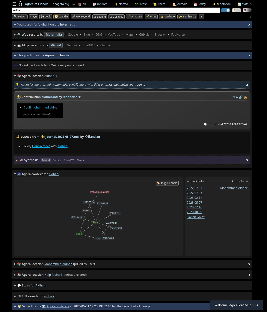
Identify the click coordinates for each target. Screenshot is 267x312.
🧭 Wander (61, 16)
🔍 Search (19, 16)
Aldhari (63, 146)
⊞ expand (100, 16)
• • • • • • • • (101, 34)
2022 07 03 (194, 193)
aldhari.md (50, 97)
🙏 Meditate (167, 16)
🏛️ (44, 306)
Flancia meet (41, 146)
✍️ (245, 97)
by (132, 136)
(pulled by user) (133, 264)
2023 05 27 (194, 202)
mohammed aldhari (45, 107)
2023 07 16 (194, 207)
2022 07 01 (194, 188)
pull (28, 107)
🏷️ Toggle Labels (166, 183)
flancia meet (196, 217)
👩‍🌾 (19, 97)
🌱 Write (151, 16)
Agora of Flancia (58, 306)
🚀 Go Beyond (81, 16)
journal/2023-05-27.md (62, 137)
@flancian (92, 136)
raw (235, 97)
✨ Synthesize (187, 16)
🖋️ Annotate (134, 16)
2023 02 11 (194, 198)
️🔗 (241, 97)
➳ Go (33, 16)
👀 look (46, 16)
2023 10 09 (194, 212)
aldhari (41, 285)
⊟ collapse (116, 16)
